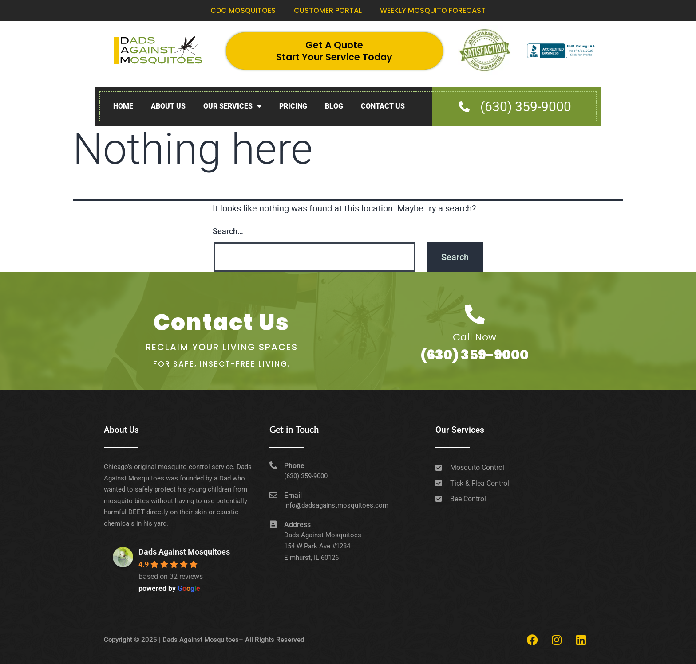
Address (297, 524)
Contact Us (383, 106)
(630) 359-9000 (474, 355)
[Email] (273, 495)
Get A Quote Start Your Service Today (334, 51)
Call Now (474, 337)
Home (123, 106)
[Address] (273, 524)
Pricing (293, 106)
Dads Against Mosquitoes (184, 551)
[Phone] (273, 465)
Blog (334, 106)
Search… (228, 231)
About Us (168, 106)
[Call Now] (475, 314)
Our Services (232, 106)
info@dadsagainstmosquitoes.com (336, 505)
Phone (294, 465)
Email (293, 495)
